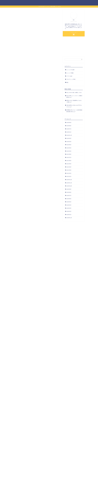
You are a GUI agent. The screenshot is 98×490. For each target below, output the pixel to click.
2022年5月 (68, 147)
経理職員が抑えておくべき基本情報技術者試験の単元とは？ (74, 111)
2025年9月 (68, 122)
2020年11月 (69, 182)
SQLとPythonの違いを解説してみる (74, 92)
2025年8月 (68, 125)
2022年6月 (68, 144)
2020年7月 (68, 195)
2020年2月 (68, 211)
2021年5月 (68, 163)
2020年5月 (68, 201)
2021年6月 (68, 160)
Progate (17, 320)
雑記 (67, 82)
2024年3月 (68, 141)
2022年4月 (68, 151)
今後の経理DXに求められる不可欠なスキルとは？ (74, 106)
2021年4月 (68, 166)
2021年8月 (68, 154)
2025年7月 (68, 128)
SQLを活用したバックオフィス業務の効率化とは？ (74, 96)
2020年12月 (69, 179)
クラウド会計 (69, 76)
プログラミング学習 (68, 2)
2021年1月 (68, 176)
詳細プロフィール (80, 2)
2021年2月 (68, 173)
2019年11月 (69, 217)
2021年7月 (68, 157)
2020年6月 (68, 198)
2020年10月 (69, 185)
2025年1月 (68, 132)
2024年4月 (68, 138)
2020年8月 (68, 192)
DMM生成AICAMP (45, 349)
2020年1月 (68, 214)
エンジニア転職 (45, 2)
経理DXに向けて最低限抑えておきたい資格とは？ (74, 101)
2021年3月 (68, 170)
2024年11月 (69, 135)
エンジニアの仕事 (56, 2)
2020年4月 (68, 205)
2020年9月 (68, 189)
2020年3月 (68, 208)
